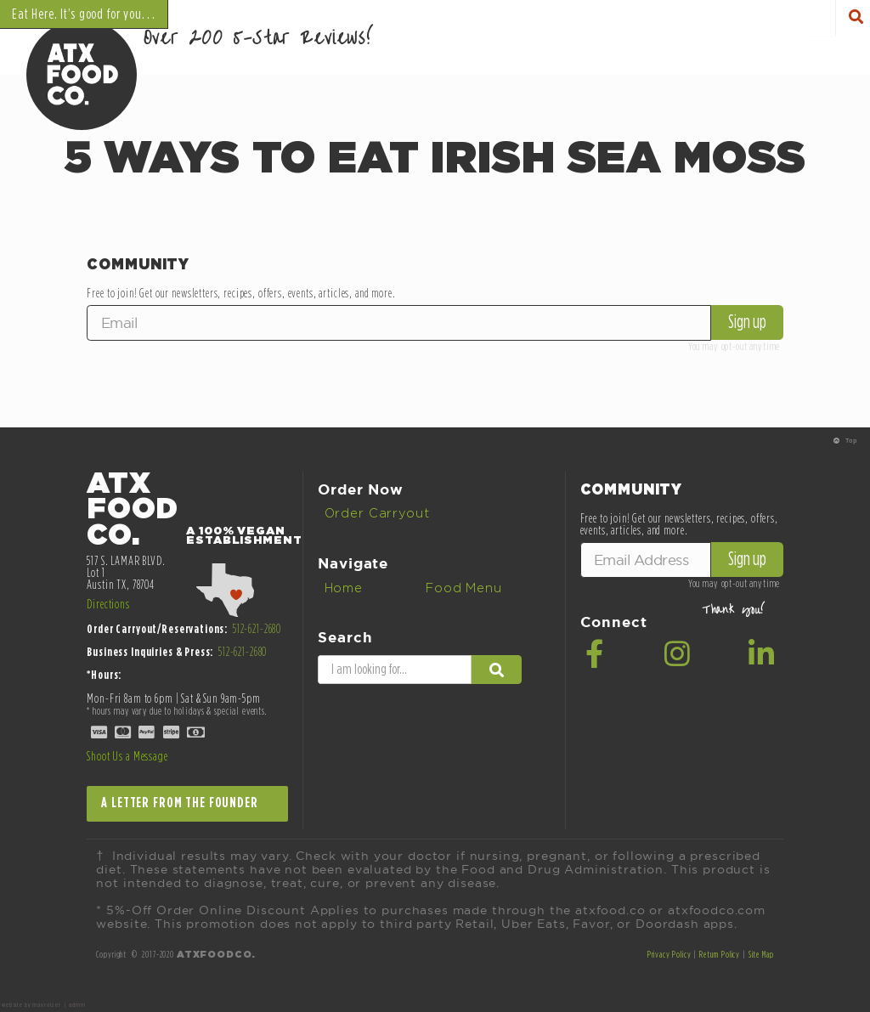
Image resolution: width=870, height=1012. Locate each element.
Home (344, 588)
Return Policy (719, 954)
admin (77, 1005)
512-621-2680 (257, 629)
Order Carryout (377, 513)
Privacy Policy (669, 954)
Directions (108, 604)
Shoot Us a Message (127, 756)
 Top (845, 441)
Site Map (761, 954)
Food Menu (464, 588)
